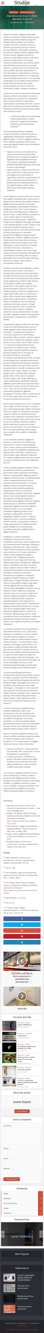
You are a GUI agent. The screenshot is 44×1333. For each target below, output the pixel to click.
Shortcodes (27, 1329)
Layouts (19, 1329)
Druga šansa (21, 1036)
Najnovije (13, 12)
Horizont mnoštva (24, 1069)
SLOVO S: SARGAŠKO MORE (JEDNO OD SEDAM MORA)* (27, 1082)
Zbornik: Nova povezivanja (23, 1286)
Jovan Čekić (23, 1051)
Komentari (28, 1033)
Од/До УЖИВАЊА (24, 1025)
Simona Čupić (24, 1087)
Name (6, 1148)
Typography (10, 1329)
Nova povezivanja (27, 12)
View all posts (22, 1111)
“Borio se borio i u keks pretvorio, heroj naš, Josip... (26, 1059)
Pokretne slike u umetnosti (24, 1307)
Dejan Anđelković (25, 1063)
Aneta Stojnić (18, 22)
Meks (28, 1323)
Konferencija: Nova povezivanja (25, 1297)
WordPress (22, 1325)
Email (6, 1158)
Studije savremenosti (22, 4)
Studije (27, 1023)
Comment (7, 1125)
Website (6, 1168)
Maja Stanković (24, 1027)
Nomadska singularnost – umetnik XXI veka (27, 1047)
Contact (35, 1329)
